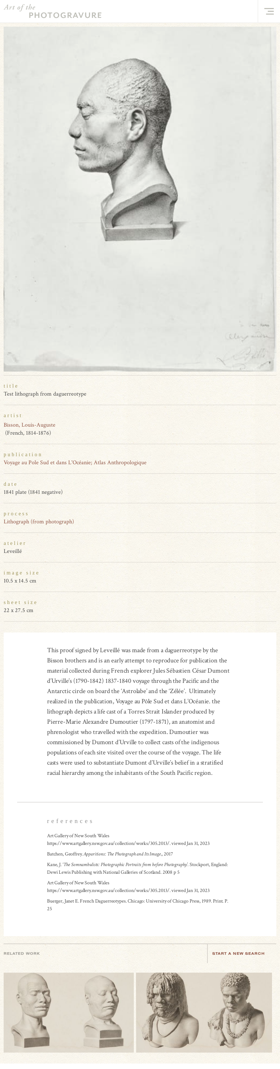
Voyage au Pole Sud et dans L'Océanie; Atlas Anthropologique (75, 462)
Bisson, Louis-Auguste (29, 425)
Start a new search (242, 953)
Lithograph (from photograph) (39, 522)
